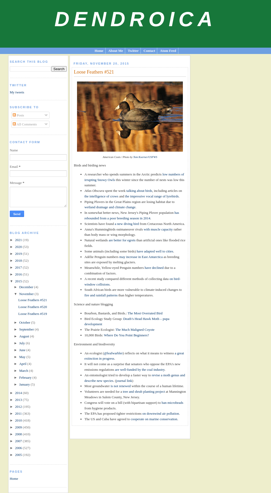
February (25, 377)
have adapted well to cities (155, 251)
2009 (19, 427)
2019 (19, 254)
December (26, 287)
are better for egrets (122, 240)
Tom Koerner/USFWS (145, 157)
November (26, 294)
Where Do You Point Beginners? (126, 335)
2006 (19, 448)
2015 (19, 281)
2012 (19, 407)
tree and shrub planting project (144, 392)
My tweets (17, 92)
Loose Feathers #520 (32, 307)
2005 (19, 455)
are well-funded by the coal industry (140, 370)
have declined (154, 268)
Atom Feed (168, 51)
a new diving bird (127, 224)
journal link (124, 381)
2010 (19, 420)
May (22, 357)
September (27, 329)
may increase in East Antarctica (141, 257)
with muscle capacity (158, 229)
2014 (19, 393)
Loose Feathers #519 (32, 314)
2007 (19, 441)
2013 (19, 400)
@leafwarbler (113, 353)
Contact (149, 51)
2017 (19, 267)
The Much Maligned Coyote (135, 330)
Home (98, 51)
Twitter (133, 51)
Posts (18, 115)
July (22, 343)
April (23, 364)
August (24, 336)
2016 (19, 274)
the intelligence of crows (101, 196)
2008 (19, 434)
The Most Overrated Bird (145, 313)
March (24, 371)
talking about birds (139, 191)
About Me (115, 51)
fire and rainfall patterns (101, 295)
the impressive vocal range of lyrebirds (152, 196)
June (22, 350)
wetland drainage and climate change (110, 207)
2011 (19, 413)
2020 (19, 247)
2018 (19, 261)
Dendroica (136, 19)
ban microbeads (172, 403)
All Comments (25, 124)
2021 (19, 240)
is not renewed (121, 386)
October (25, 322)
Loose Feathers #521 (32, 300)
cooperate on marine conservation (154, 419)
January (25, 384)
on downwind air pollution (160, 413)
